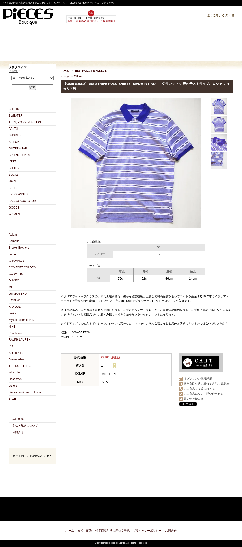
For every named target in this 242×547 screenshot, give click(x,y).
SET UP (14, 142)
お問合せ (167, 44)
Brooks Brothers (19, 247)
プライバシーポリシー (147, 530)
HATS (12, 181)
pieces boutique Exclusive (25, 392)
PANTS (13, 128)
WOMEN (14, 214)
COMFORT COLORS (22, 267)
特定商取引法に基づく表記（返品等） (208, 383)
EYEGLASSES (18, 194)
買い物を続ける (193, 398)
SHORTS (15, 135)
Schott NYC (16, 352)
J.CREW (14, 300)
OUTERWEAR (18, 148)
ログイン (196, 10)
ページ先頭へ (225, 514)
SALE (12, 398)
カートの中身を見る (32, 470)
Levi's (12, 313)
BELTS (13, 188)
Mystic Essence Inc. (21, 320)
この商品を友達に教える (199, 388)
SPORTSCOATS (19, 155)
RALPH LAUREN (19, 339)
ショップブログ (121, 44)
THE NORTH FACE (21, 366)
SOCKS (14, 174)
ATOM (41, 491)
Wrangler (14, 372)
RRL (11, 346)
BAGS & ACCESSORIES (24, 201)
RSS (24, 491)
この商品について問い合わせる (203, 393)
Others (13, 385)
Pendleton (15, 333)
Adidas (13, 234)
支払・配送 (85, 530)
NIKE (12, 326)
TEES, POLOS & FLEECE (25, 122)
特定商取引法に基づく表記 (112, 530)
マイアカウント (222, 10)
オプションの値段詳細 (198, 378)
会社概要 (18, 419)
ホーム (30, 44)
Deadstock (15, 379)
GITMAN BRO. (18, 293)
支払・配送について (75, 44)
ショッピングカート (212, 44)
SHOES (14, 168)
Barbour (14, 241)
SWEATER (15, 115)
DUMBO (14, 280)
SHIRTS (14, 109)
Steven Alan (16, 359)
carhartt (13, 254)
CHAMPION (16, 261)
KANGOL (15, 306)
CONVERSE (17, 274)
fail (10, 287)
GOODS (14, 207)
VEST (12, 161)
